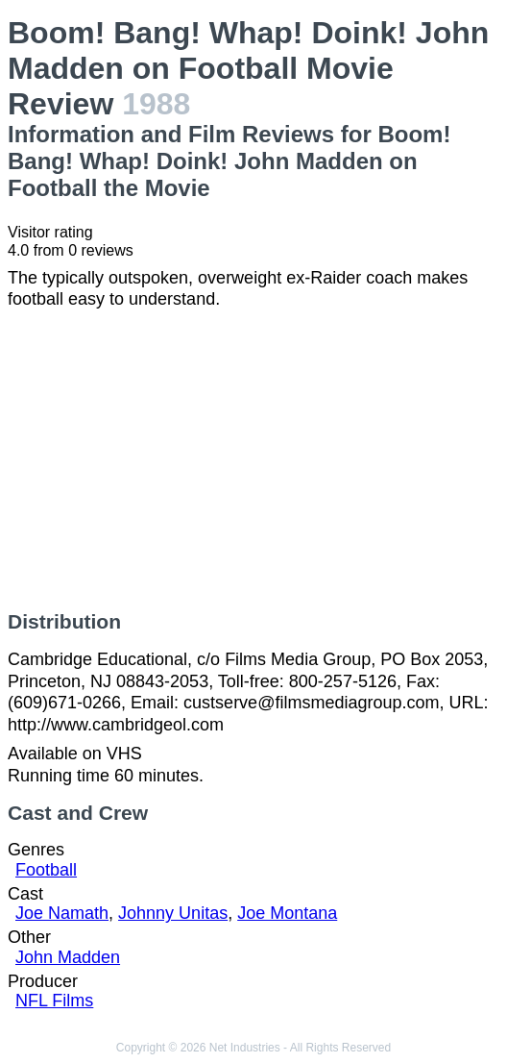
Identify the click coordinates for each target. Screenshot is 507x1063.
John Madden (67, 957)
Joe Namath (62, 913)
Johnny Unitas (173, 913)
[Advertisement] (253, 460)
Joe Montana (287, 913)
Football (46, 869)
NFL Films (54, 1000)
